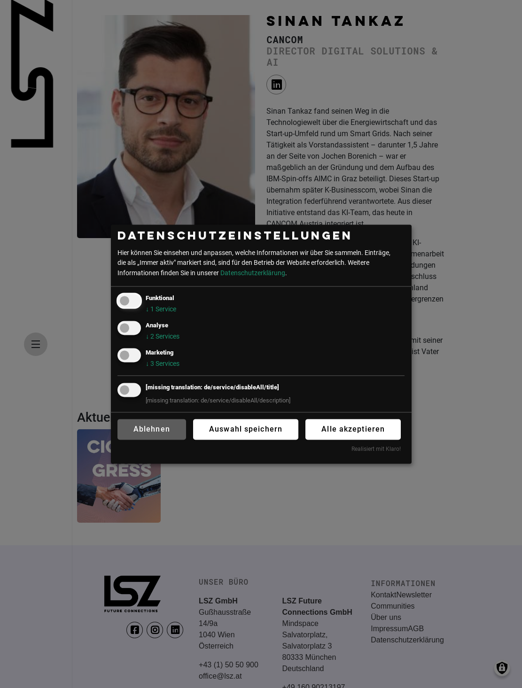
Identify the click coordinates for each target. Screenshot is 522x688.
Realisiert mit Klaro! (376, 449)
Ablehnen (151, 429)
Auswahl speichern (245, 429)
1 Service (161, 309)
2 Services (162, 336)
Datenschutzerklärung (252, 273)
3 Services (162, 364)
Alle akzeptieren (353, 429)
